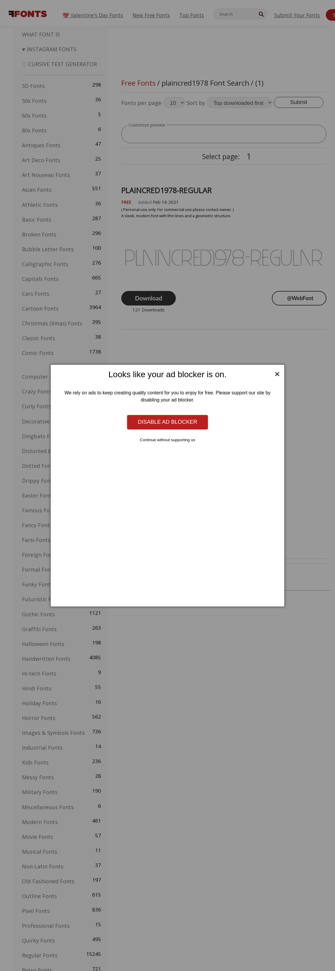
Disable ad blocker (167, 422)
